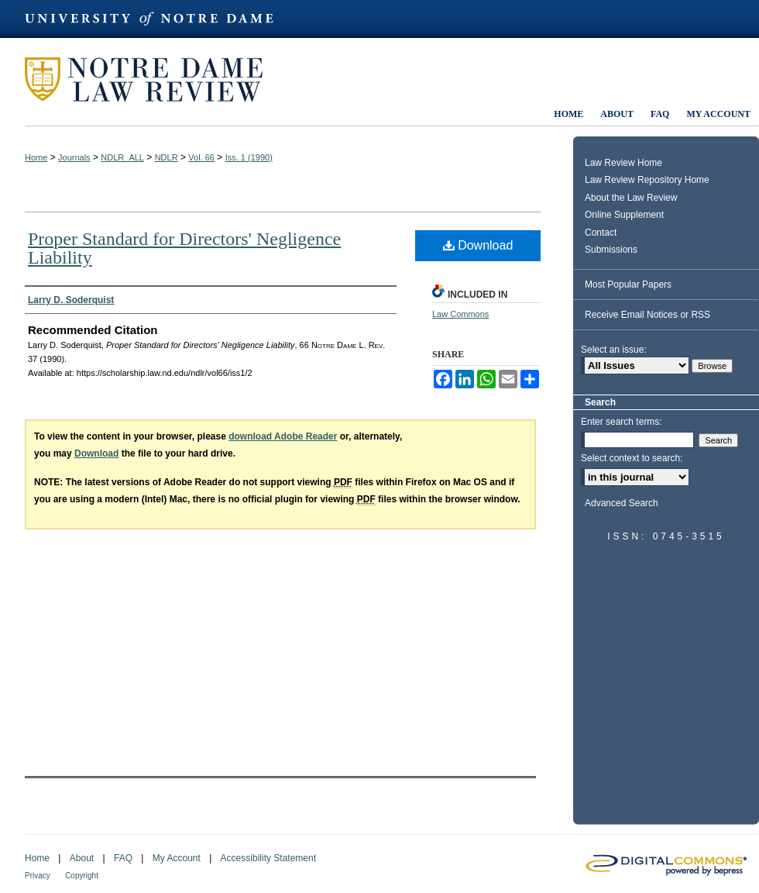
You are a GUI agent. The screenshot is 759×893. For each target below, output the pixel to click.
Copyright (81, 875)
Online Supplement (624, 214)
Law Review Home (623, 162)
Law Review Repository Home (647, 179)
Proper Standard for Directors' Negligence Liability (184, 248)
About (82, 858)
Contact (600, 232)
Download (478, 245)
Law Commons (460, 314)
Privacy (37, 875)
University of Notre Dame (156, 19)
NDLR (166, 157)
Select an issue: (614, 349)
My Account (177, 858)
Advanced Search (621, 503)
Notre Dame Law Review (155, 79)
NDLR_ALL (122, 157)
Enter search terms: (621, 421)
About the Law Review (631, 197)
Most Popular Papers (628, 284)
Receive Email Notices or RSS (647, 314)
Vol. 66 (201, 157)
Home (36, 157)
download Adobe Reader (282, 436)
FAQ (123, 858)
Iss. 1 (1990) (249, 157)
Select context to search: (631, 458)
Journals (74, 157)
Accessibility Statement (268, 858)
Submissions (611, 249)
